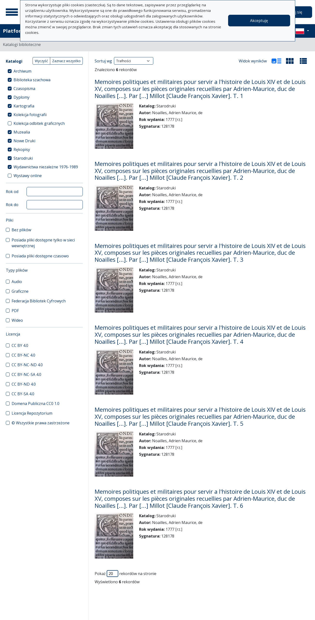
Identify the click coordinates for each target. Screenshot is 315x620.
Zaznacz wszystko (66, 61)
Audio (17, 281)
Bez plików (21, 229)
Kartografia (24, 106)
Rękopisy (22, 149)
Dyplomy (21, 97)
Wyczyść (41, 61)
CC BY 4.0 (20, 345)
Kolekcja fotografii (30, 114)
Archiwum (22, 71)
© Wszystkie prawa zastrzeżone (41, 423)
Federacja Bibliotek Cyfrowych (39, 301)
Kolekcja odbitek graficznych (39, 123)
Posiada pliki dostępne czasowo (40, 256)
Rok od (12, 191)
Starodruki (23, 158)
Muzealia (22, 132)
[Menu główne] (12, 12)
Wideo (17, 320)
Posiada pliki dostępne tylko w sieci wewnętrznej (43, 242)
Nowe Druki (24, 140)
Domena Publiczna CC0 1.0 (35, 403)
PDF (15, 310)
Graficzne (20, 291)
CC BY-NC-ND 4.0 (27, 364)
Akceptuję (259, 20)
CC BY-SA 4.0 (23, 393)
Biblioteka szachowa (32, 79)
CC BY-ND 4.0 (24, 384)
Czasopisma (24, 88)
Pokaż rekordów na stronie (125, 573)
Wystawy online (28, 175)
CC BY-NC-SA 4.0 (26, 374)
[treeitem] (44, 71)
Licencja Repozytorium (32, 413)
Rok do (12, 204)
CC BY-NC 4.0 (23, 355)
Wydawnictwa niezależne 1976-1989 (46, 167)
